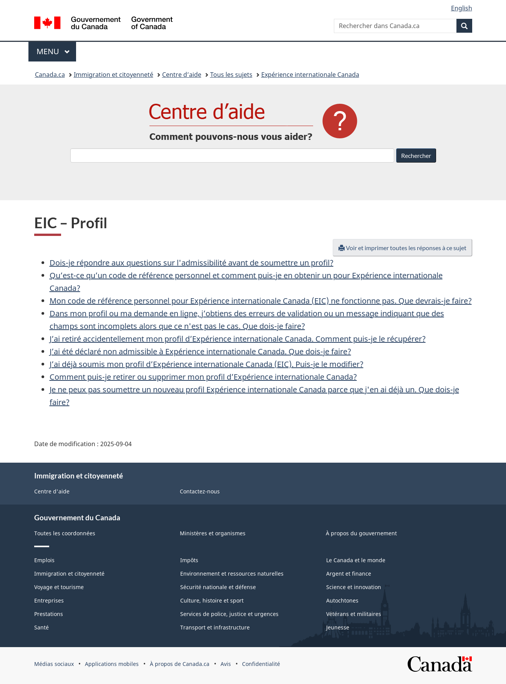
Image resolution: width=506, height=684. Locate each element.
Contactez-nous (200, 491)
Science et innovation (353, 587)
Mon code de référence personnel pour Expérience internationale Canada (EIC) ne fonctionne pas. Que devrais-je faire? (261, 301)
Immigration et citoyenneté (113, 74)
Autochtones (342, 600)
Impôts (189, 560)
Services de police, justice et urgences (229, 614)
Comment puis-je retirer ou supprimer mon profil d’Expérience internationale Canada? (203, 377)
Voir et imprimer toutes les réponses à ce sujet (402, 247)
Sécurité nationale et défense (218, 587)
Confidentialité (261, 663)
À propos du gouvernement (361, 533)
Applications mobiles (112, 663)
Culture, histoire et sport (212, 600)
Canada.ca (50, 74)
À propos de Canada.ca (179, 663)
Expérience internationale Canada (310, 74)
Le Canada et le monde (355, 560)
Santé (41, 627)
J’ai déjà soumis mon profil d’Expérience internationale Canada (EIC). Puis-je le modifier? (206, 364)
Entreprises (49, 600)
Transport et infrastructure (215, 627)
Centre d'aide (52, 491)
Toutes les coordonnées (64, 533)
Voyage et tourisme (59, 587)
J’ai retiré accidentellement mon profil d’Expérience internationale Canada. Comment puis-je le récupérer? (238, 339)
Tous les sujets (231, 74)
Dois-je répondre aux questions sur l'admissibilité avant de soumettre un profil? (191, 262)
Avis (226, 663)
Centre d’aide (181, 74)
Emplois (44, 560)
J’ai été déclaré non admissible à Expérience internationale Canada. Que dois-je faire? (200, 351)
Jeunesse (337, 627)
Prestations (48, 614)
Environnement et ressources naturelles (232, 573)
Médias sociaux (54, 663)
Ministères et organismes (213, 533)
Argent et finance (348, 573)
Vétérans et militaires (353, 614)
